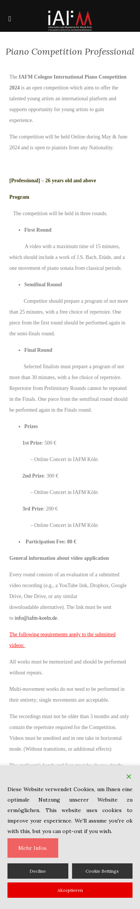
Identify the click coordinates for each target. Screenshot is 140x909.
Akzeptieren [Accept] (70, 890)
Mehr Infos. (32, 848)
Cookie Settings (102, 871)
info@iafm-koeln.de (36, 618)
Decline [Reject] (37, 871)
